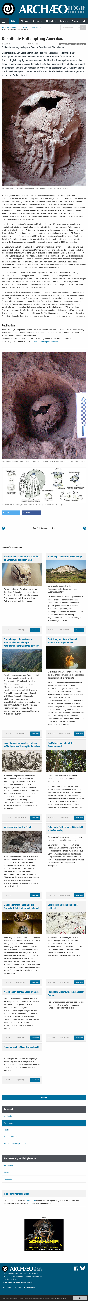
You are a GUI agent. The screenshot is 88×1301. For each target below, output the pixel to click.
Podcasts (8, 1179)
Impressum (7, 1287)
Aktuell (14, 21)
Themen (25, 21)
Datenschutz (29, 1287)
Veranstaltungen (10, 1136)
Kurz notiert (37, 27)
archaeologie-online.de (10, 27)
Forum (75, 21)
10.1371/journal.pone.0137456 (45, 341)
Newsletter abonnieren (17, 1193)
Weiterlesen (35, 630)
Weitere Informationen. (58, 1299)
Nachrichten (9, 1116)
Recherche (37, 21)
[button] (11, 512)
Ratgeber (64, 21)
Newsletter (31, 1200)
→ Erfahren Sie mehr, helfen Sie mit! (18, 1282)
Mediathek (51, 21)
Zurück (44, 1097)
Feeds (6, 1130)
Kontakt (18, 1287)
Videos (6, 1172)
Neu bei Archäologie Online (15, 1143)
